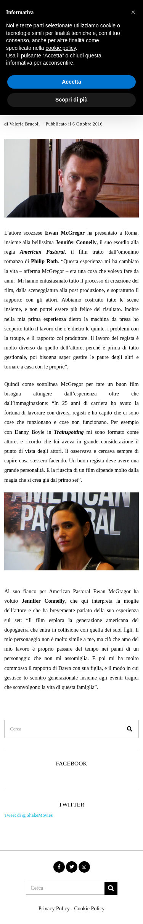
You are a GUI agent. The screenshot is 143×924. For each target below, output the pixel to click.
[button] (130, 729)
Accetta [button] (71, 82)
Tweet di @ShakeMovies (28, 815)
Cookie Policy (89, 908)
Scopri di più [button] (71, 100)
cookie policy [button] (61, 48)
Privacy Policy (54, 908)
